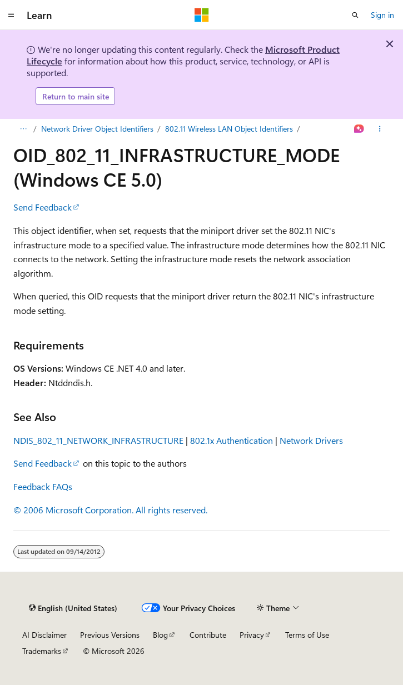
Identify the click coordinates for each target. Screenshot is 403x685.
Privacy (252, 634)
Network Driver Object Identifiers (97, 128)
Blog (160, 634)
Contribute (208, 634)
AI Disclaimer (44, 634)
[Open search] (355, 15)
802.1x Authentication (231, 440)
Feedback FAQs (42, 486)
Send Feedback (42, 207)
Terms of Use (307, 634)
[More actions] (380, 129)
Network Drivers (311, 440)
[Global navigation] (11, 15)
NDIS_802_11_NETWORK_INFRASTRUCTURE (98, 440)
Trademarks (41, 651)
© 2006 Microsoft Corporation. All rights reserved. (110, 510)
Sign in (382, 14)
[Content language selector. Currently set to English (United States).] (73, 608)
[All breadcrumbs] (23, 129)
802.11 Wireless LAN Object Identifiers (229, 128)
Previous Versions (110, 634)
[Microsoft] (202, 15)
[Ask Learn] (359, 129)
